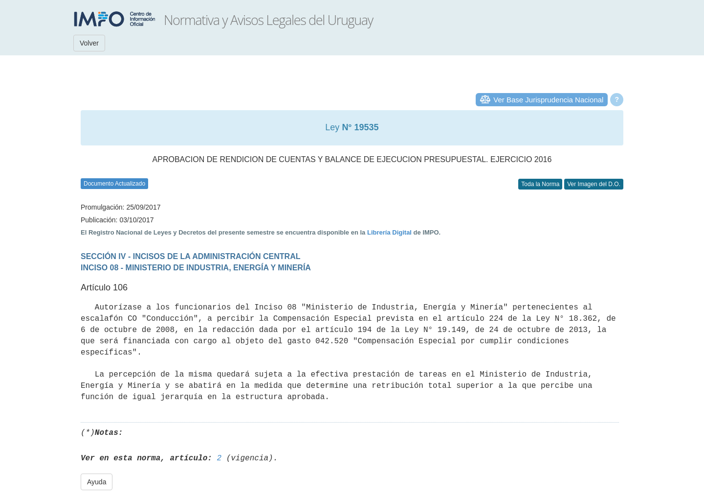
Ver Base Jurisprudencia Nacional (548, 99)
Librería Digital (389, 232)
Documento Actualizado (114, 183)
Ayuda (96, 482)
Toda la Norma (540, 184)
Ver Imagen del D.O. (593, 184)
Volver (89, 43)
